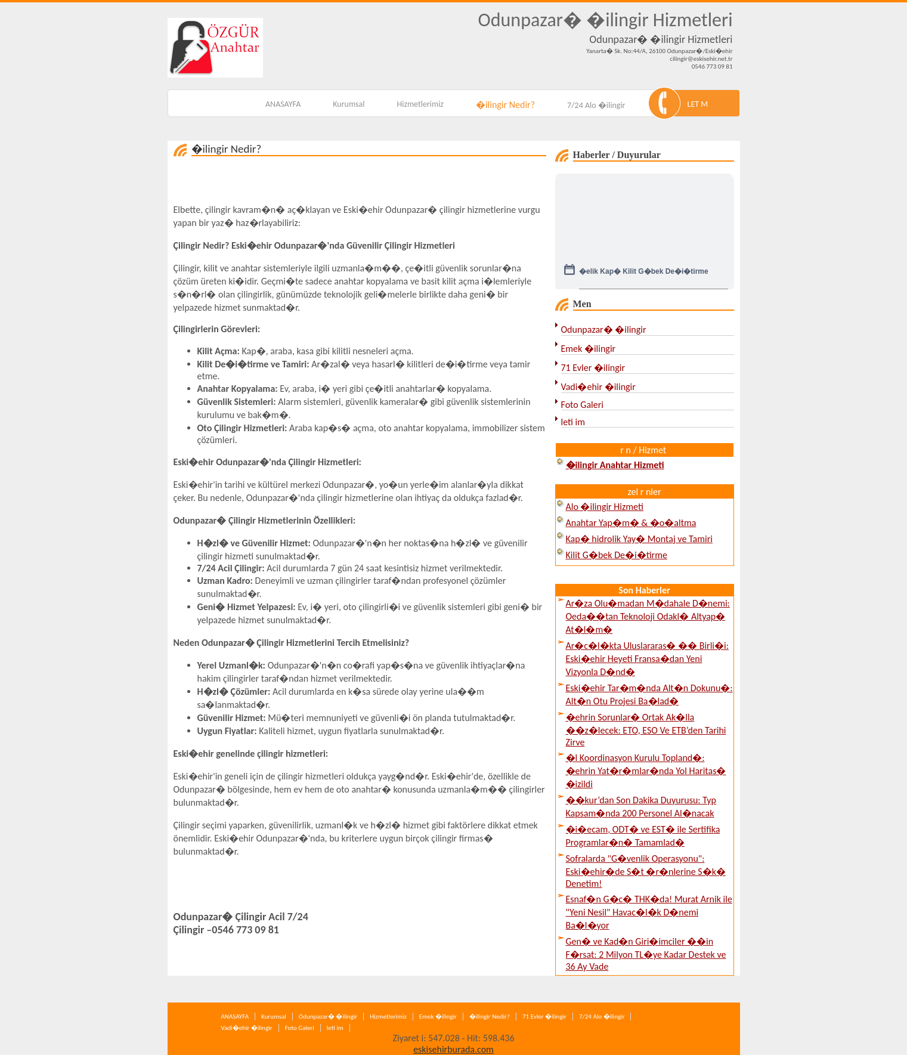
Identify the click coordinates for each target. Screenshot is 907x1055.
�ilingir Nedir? (505, 104)
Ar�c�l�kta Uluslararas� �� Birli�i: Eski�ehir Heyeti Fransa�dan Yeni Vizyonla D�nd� (647, 658)
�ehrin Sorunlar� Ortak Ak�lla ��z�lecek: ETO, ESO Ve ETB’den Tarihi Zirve (646, 729)
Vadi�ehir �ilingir (598, 386)
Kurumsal (348, 104)
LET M (698, 104)
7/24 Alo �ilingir (596, 105)
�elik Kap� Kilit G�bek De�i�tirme (643, 277)
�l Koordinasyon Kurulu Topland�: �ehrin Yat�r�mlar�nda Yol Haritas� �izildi (646, 771)
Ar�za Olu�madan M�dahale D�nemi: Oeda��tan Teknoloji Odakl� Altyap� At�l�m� (648, 616)
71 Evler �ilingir (593, 367)
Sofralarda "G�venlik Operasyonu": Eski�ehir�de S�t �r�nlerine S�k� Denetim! (646, 871)
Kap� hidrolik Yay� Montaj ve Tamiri (639, 538)
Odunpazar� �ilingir (603, 329)
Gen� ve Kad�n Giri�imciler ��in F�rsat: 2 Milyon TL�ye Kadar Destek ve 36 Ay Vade (646, 954)
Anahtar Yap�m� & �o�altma (631, 522)
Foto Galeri (582, 404)
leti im (573, 422)
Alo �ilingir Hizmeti (604, 506)
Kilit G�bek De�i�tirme (616, 555)
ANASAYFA (283, 104)
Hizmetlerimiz (420, 104)
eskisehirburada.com (453, 1049)
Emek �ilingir (588, 348)
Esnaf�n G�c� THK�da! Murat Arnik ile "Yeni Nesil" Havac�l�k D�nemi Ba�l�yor (649, 912)
